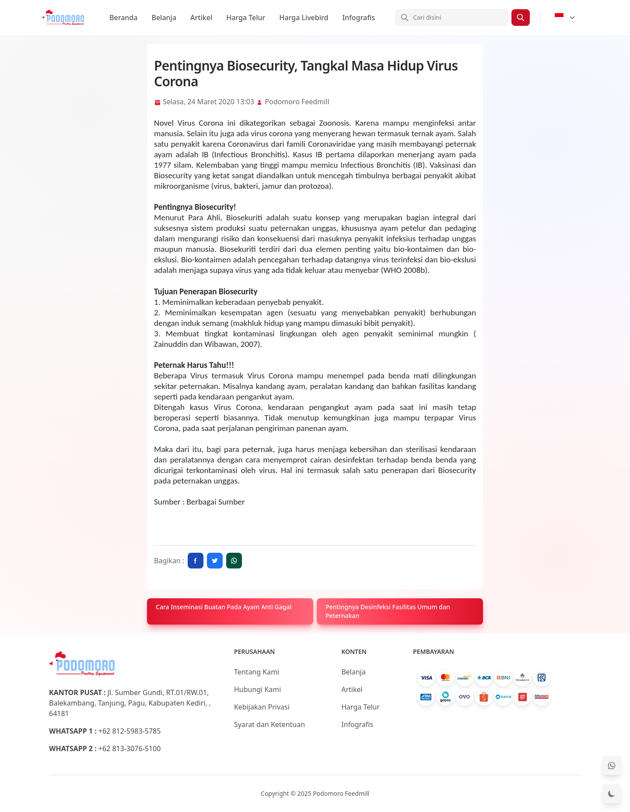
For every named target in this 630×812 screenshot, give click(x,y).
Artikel (201, 17)
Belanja (163, 17)
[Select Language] (565, 17)
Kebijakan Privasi (262, 707)
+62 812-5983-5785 (129, 731)
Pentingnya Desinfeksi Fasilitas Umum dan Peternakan (388, 611)
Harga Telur (245, 17)
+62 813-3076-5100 (129, 748)
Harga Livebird (303, 17)
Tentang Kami (256, 672)
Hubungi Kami (257, 689)
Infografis (358, 17)
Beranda (123, 17)
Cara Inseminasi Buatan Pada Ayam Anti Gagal (223, 607)
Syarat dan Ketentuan (269, 724)
